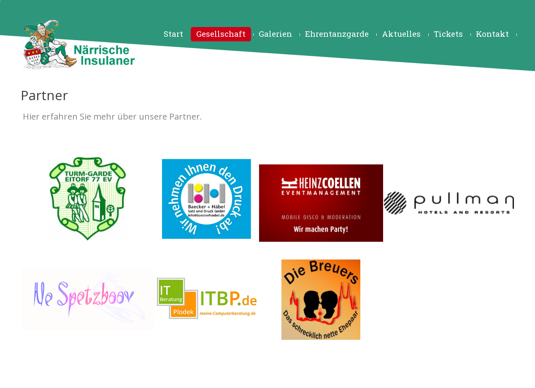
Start (173, 33)
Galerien (275, 33)
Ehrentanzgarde (337, 33)
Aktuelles (401, 33)
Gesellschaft (221, 33)
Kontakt (492, 33)
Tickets (448, 33)
